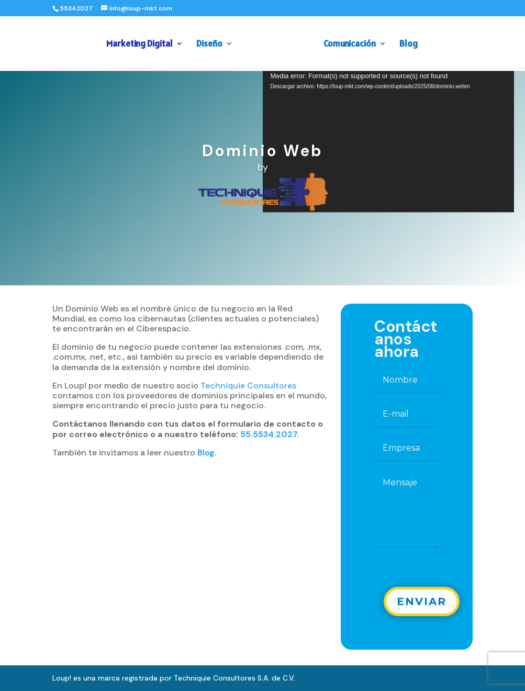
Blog (405, 42)
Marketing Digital (142, 42)
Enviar (421, 601)
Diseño (212, 42)
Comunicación (346, 42)
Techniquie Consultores (248, 385)
